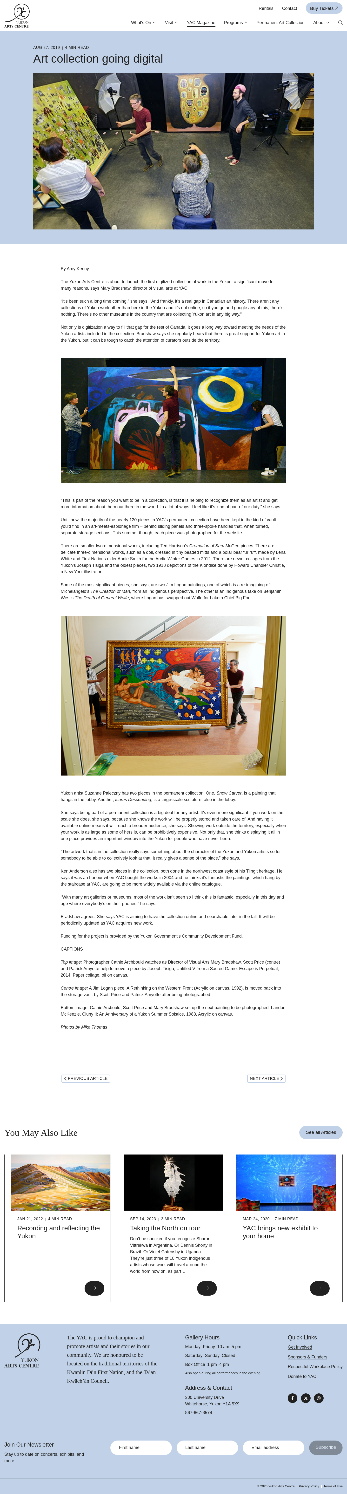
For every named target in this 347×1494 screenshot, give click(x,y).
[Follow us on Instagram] (319, 1398)
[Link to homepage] (17, 16)
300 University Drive (204, 1397)
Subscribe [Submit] (326, 1447)
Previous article (85, 1078)
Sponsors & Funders (307, 1357)
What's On (143, 22)
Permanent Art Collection (281, 22)
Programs (236, 22)
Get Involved (300, 1347)
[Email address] (273, 1448)
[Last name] (207, 1448)
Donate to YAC (302, 1376)
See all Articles (321, 1132)
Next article (266, 1078)
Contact (289, 8)
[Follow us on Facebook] (292, 1398)
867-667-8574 (198, 1412)
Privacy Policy (309, 1486)
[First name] (141, 1448)
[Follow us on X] (306, 1398)
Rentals (266, 8)
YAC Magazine (201, 22)
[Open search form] (340, 23)
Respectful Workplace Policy (315, 1366)
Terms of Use (333, 1486)
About (321, 22)
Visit (171, 22)
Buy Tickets (324, 8)
